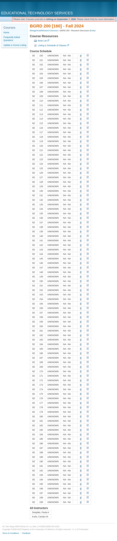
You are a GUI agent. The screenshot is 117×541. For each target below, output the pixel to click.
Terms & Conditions (10, 533)
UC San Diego (18, 6)
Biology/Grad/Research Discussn (44, 31)
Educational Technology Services (37, 13)
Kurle (92, 31)
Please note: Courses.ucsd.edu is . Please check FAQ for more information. (64, 19)
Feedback (26, 533)
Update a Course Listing (15, 45)
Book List (42, 40)
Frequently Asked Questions (12, 38)
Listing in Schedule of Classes (52, 45)
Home (6, 32)
